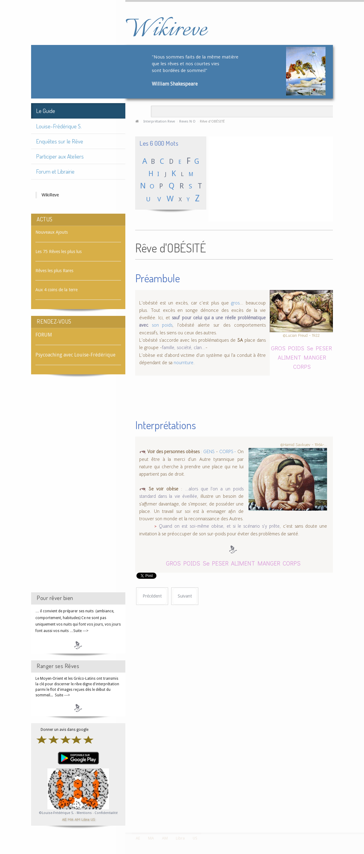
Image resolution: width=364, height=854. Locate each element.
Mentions (85, 813)
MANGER (315, 357)
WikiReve (50, 194)
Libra (85, 819)
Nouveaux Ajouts (51, 232)
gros (235, 303)
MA (70, 819)
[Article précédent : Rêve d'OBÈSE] (152, 596)
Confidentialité (106, 813)
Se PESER (319, 348)
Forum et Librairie (55, 171)
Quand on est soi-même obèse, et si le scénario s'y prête (219, 526)
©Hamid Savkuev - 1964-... (303, 444)
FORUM (43, 335)
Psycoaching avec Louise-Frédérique (75, 355)
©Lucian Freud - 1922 (301, 335)
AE (64, 819)
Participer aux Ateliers (60, 156)
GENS (209, 451)
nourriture (183, 362)
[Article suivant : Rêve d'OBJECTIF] (185, 596)
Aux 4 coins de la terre (56, 289)
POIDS (296, 348)
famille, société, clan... (183, 347)
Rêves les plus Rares (54, 270)
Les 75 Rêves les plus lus (58, 251)
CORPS (302, 366)
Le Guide (45, 110)
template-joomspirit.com (362, 809)
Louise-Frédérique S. (59, 126)
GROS (278, 348)
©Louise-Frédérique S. (56, 813)
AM (77, 819)
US (93, 819)
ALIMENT (289, 357)
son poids (162, 325)
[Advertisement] (78, 489)
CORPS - (227, 451)
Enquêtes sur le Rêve (59, 141)
